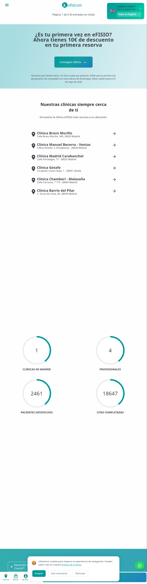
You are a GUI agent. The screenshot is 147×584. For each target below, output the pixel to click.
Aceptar (39, 573)
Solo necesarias (59, 573)
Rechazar (80, 573)
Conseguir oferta (70, 62)
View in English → (131, 14)
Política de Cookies (71, 564)
